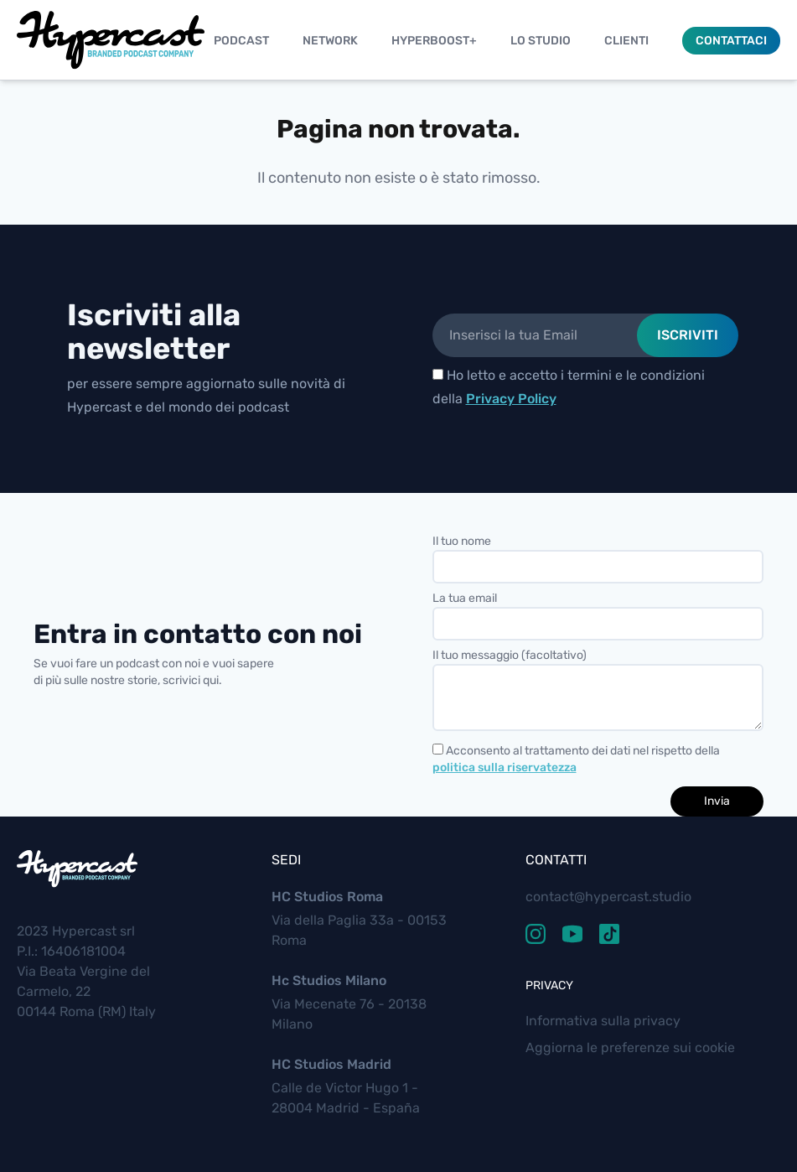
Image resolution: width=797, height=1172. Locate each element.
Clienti (626, 41)
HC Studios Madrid (331, 1064)
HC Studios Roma (327, 897)
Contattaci (731, 41)
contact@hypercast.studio (608, 897)
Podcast (241, 41)
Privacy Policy (511, 399)
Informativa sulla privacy (603, 1021)
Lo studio (540, 41)
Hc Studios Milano (329, 980)
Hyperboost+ (434, 41)
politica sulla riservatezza (504, 767)
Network (330, 41)
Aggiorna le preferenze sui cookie (630, 1047)
